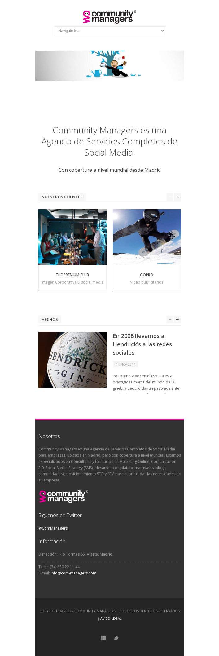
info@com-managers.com (73, 573)
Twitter (116, 638)
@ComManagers (53, 528)
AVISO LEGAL (111, 618)
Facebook (103, 638)
